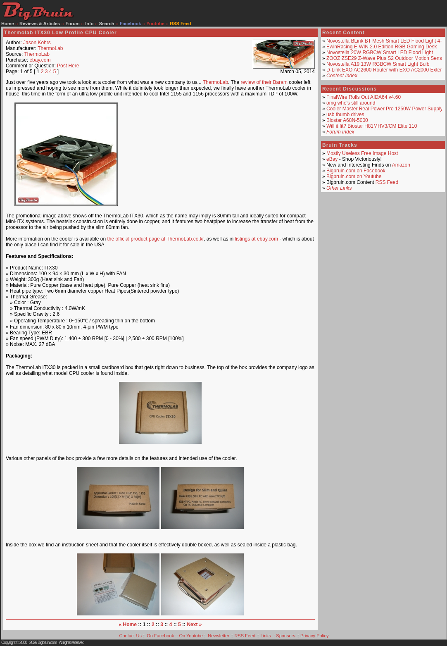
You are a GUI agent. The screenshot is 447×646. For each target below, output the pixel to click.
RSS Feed (387, 182)
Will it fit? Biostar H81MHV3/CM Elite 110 (371, 126)
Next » (194, 624)
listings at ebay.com (256, 239)
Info (89, 23)
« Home (128, 624)
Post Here (68, 66)
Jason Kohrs (37, 42)
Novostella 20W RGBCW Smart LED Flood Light (379, 52)
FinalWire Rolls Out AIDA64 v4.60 (363, 97)
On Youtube (191, 635)
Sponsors (285, 635)
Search (106, 23)
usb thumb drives (345, 114)
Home (7, 23)
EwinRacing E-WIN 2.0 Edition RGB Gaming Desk (381, 47)
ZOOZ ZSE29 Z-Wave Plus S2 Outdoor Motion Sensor (386, 58)
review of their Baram (264, 82)
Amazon (401, 165)
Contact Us (130, 635)
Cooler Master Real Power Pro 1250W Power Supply (384, 109)
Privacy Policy (314, 635)
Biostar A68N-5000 (347, 120)
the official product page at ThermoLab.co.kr (155, 239)
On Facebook (160, 635)
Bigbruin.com (47, 642)
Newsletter (218, 635)
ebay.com (39, 60)
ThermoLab (50, 48)
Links (265, 635)
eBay (332, 159)
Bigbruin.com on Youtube (353, 176)
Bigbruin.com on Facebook (355, 171)
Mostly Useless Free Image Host (362, 153)
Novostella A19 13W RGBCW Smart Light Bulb (377, 64)
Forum (73, 23)
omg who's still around (350, 103)
